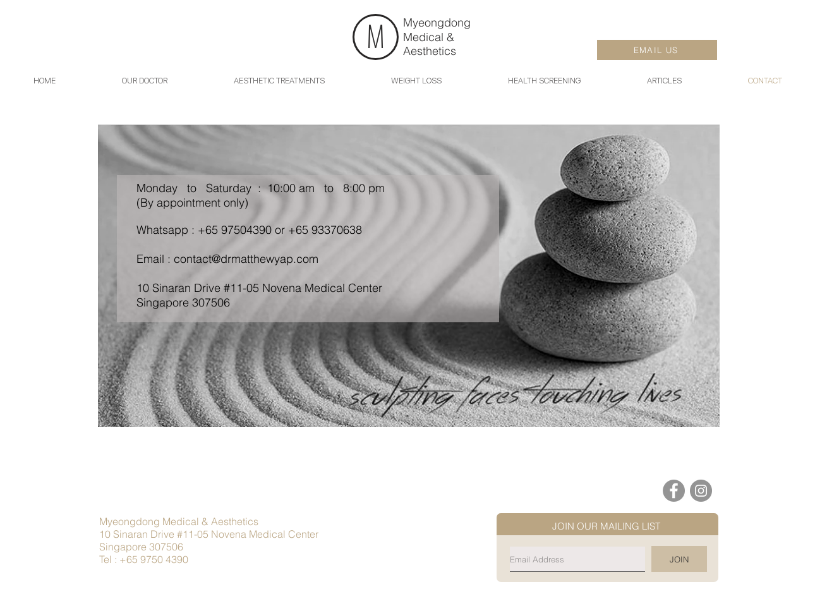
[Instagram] (701, 491)
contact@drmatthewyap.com (246, 259)
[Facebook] (674, 491)
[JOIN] (679, 559)
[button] (664, 80)
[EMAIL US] (657, 50)
